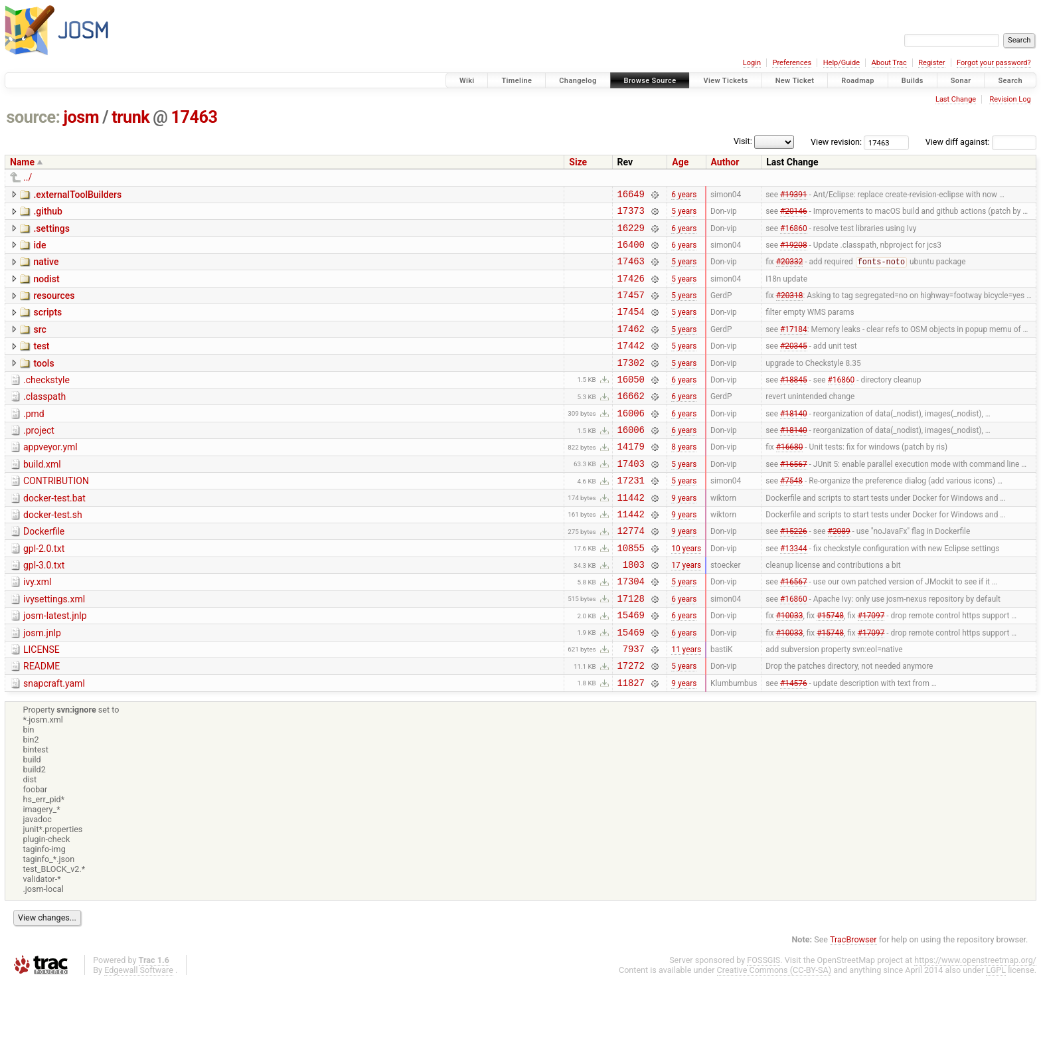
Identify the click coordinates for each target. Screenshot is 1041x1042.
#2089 (839, 572)
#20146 (793, 214)
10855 (631, 591)
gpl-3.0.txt (43, 609)
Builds (912, 80)
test (41, 364)
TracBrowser (853, 999)
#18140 (793, 440)
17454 (631, 327)
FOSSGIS (763, 1020)
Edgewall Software (138, 1030)
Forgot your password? (994, 62)
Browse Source (650, 80)
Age (680, 162)
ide (39, 251)
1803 (634, 610)
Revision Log (1009, 99)
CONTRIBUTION (56, 514)
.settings (51, 232)
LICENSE (41, 703)
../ (27, 177)
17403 (631, 497)
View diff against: (980, 142)
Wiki (467, 80)
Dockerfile (43, 571)
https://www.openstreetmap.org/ (975, 1020)
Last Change (955, 99)
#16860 (793, 233)
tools (43, 383)
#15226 (793, 572)
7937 (634, 704)
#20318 (789, 308)
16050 (631, 402)
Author (725, 162)
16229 (631, 233)
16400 (631, 252)
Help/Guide (841, 62)
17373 (631, 214)
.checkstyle (46, 401)
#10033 (789, 666)
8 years (683, 478)
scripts (47, 326)
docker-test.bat (54, 534)
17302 (631, 384)
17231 (631, 515)
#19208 (793, 251)
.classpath (44, 420)
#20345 (793, 365)
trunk (130, 117)
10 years (686, 591)
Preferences (791, 62)
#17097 (871, 666)
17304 (631, 628)
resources (53, 307)
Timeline (516, 80)
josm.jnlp (42, 684)
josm (81, 117)
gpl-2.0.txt (43, 590)
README (41, 722)
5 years (683, 214)
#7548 (791, 516)
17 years (686, 610)
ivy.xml (37, 627)
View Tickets (725, 80)
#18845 (793, 402)
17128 (631, 648)
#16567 (793, 496)
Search (1010, 80)
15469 (631, 666)
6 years (683, 195)
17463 (194, 117)
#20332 (789, 271)
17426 (631, 290)
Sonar (961, 80)
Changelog (577, 80)
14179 (631, 478)
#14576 (793, 741)
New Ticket (795, 80)
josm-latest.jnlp (55, 665)
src (39, 345)
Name (22, 162)
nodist (46, 289)
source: (33, 117)
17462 (631, 346)
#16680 (789, 478)
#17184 (793, 346)
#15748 (830, 666)
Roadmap (857, 80)
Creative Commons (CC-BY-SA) (774, 1030)
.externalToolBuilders (77, 194)
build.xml (42, 496)
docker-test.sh (52, 552)
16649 (631, 195)
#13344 (793, 591)
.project (38, 458)
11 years (686, 704)
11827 (631, 742)
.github (47, 213)
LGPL (996, 1030)
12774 (631, 572)
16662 (631, 421)
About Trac (889, 62)
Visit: (743, 141)
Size (578, 162)
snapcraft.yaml (54, 741)
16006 (631, 440)
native (45, 269)
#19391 (793, 195)
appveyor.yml (50, 477)
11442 (631, 535)
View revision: (836, 142)
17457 (631, 308)
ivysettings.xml (54, 647)
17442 (631, 365)
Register (931, 62)
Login (752, 62)
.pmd (33, 439)
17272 (631, 723)
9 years (683, 534)
